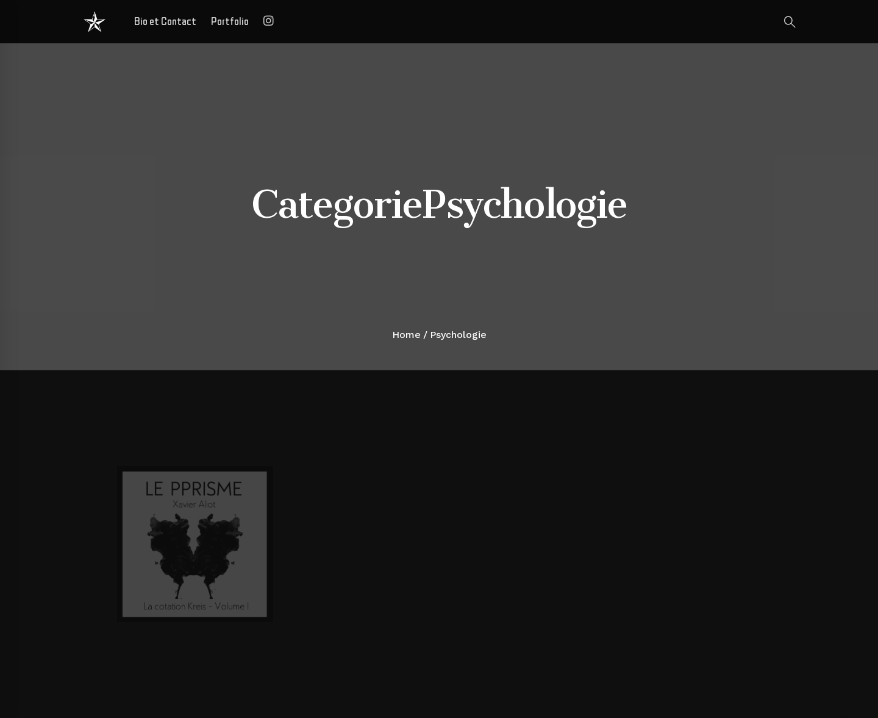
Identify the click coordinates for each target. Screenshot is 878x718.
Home (406, 334)
